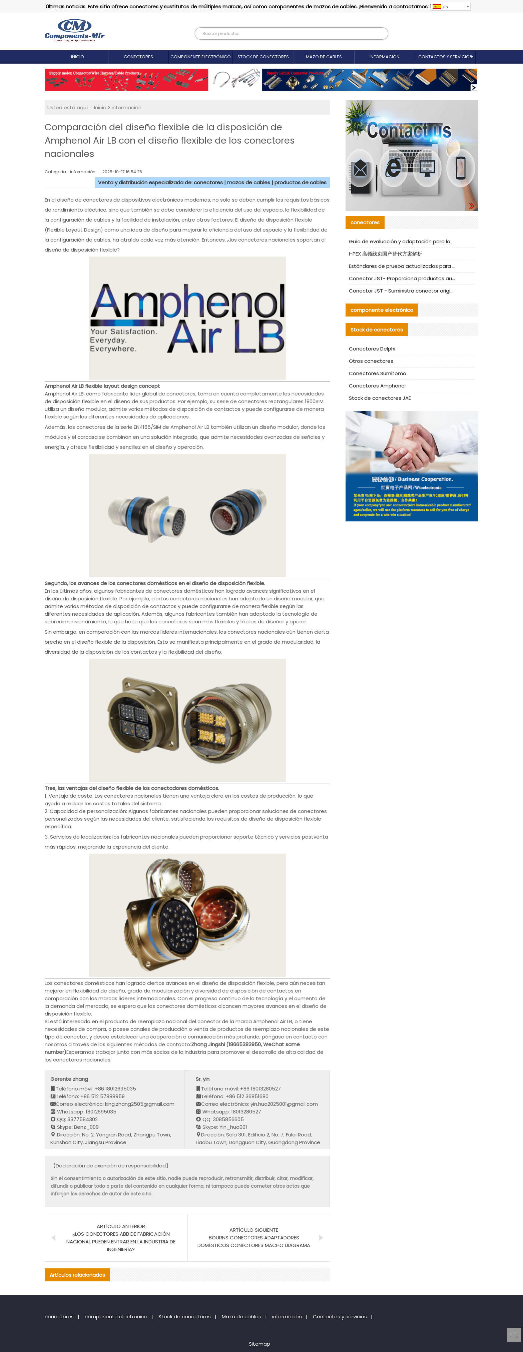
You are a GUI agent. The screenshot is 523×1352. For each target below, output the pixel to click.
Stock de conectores (263, 57)
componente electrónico (200, 57)
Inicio (77, 57)
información (385, 57)
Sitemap (259, 1343)
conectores (138, 57)
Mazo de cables (324, 57)
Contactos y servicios (445, 57)
